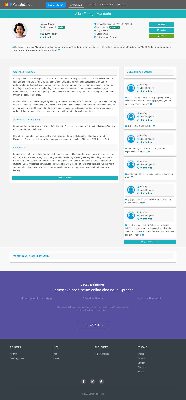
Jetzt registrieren (17, 358)
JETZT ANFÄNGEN (93, 325)
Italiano (141, 372)
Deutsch (141, 363)
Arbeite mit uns (102, 354)
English (141, 354)
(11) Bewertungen (149, 242)
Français (142, 367)
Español (141, 358)
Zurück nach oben (65, 178)
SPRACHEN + (106, 4)
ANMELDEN (76, 5)
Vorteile (13, 354)
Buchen (162, 36)
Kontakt (161, 30)
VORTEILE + (123, 4)
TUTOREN (91, 4)
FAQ (55, 354)
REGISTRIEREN (55, 5)
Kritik (161, 25)
